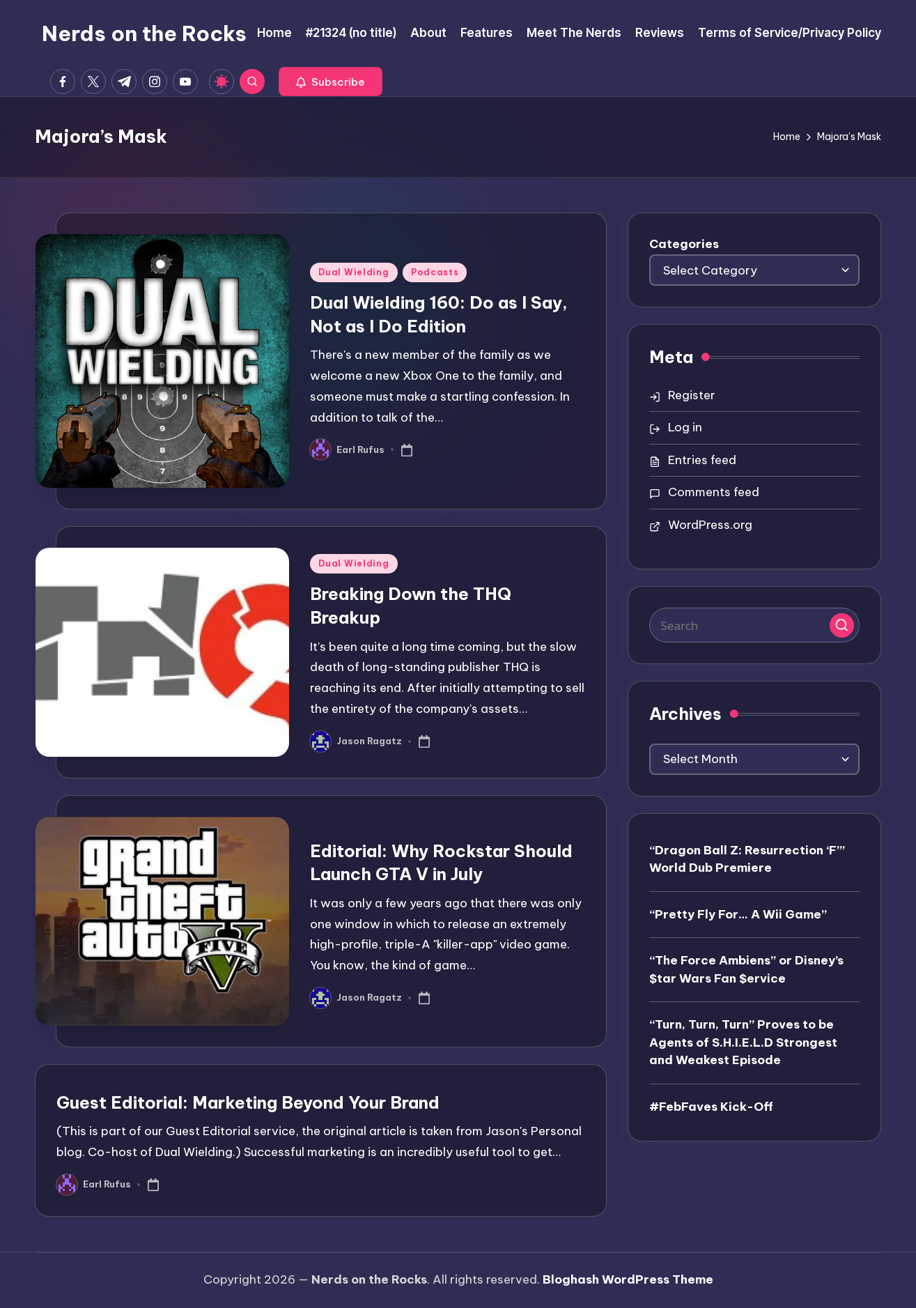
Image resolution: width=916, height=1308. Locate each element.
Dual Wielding (353, 272)
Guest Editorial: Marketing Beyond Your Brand (248, 1102)
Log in (685, 427)
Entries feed (702, 460)
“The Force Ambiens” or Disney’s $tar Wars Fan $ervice (746, 969)
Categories (684, 244)
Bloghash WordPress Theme (628, 1279)
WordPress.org (710, 524)
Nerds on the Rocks (144, 33)
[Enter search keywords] (754, 625)
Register (691, 395)
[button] (330, 81)
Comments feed (713, 492)
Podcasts (435, 272)
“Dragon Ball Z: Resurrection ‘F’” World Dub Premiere (747, 859)
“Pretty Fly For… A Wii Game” (738, 914)
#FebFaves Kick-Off (711, 1106)
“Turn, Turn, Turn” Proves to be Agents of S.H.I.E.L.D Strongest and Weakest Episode (743, 1042)
